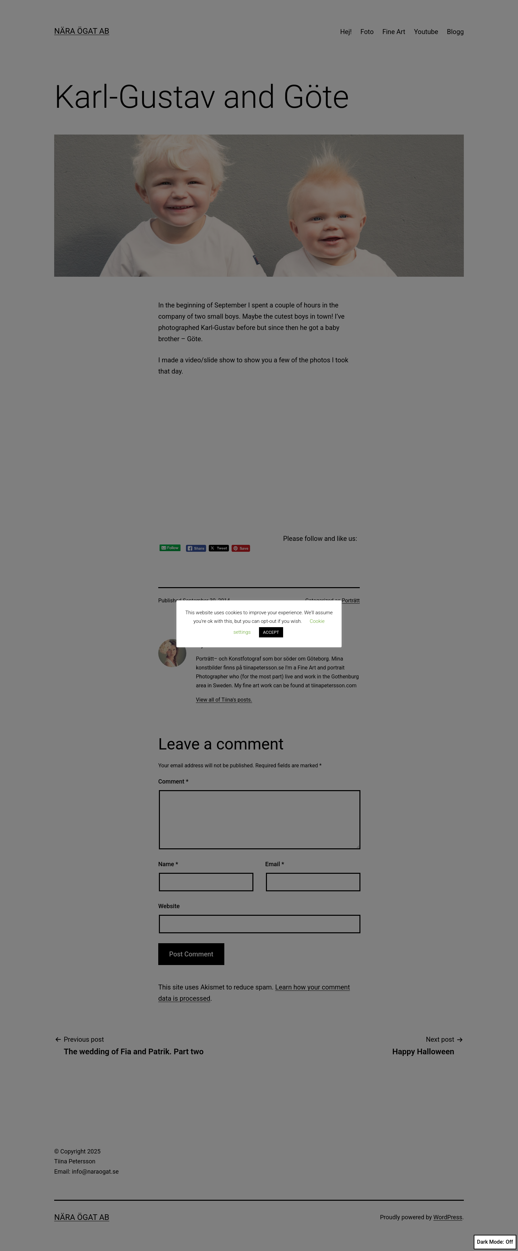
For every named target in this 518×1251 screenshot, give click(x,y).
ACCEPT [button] (271, 632)
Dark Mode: (495, 1242)
